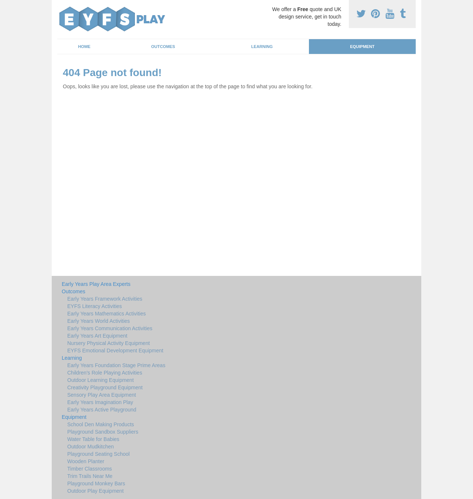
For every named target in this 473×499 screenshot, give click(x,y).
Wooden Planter (85, 461)
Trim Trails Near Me (89, 476)
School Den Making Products (100, 424)
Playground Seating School (98, 454)
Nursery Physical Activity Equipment (108, 343)
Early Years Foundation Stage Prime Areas (116, 365)
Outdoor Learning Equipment (100, 380)
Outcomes (163, 46)
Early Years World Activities (98, 321)
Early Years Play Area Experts (96, 284)
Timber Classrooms (89, 469)
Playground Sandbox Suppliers (102, 432)
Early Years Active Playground (101, 410)
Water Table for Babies (93, 439)
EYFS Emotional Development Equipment (115, 350)
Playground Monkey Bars (96, 483)
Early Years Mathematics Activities (106, 314)
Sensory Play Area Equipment (101, 395)
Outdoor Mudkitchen (90, 447)
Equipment (362, 46)
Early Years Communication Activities (109, 328)
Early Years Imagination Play (100, 402)
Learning (262, 46)
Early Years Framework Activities (104, 299)
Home (84, 46)
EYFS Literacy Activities (94, 306)
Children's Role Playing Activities (104, 373)
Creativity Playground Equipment (105, 387)
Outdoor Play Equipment (95, 491)
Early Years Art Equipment (97, 336)
